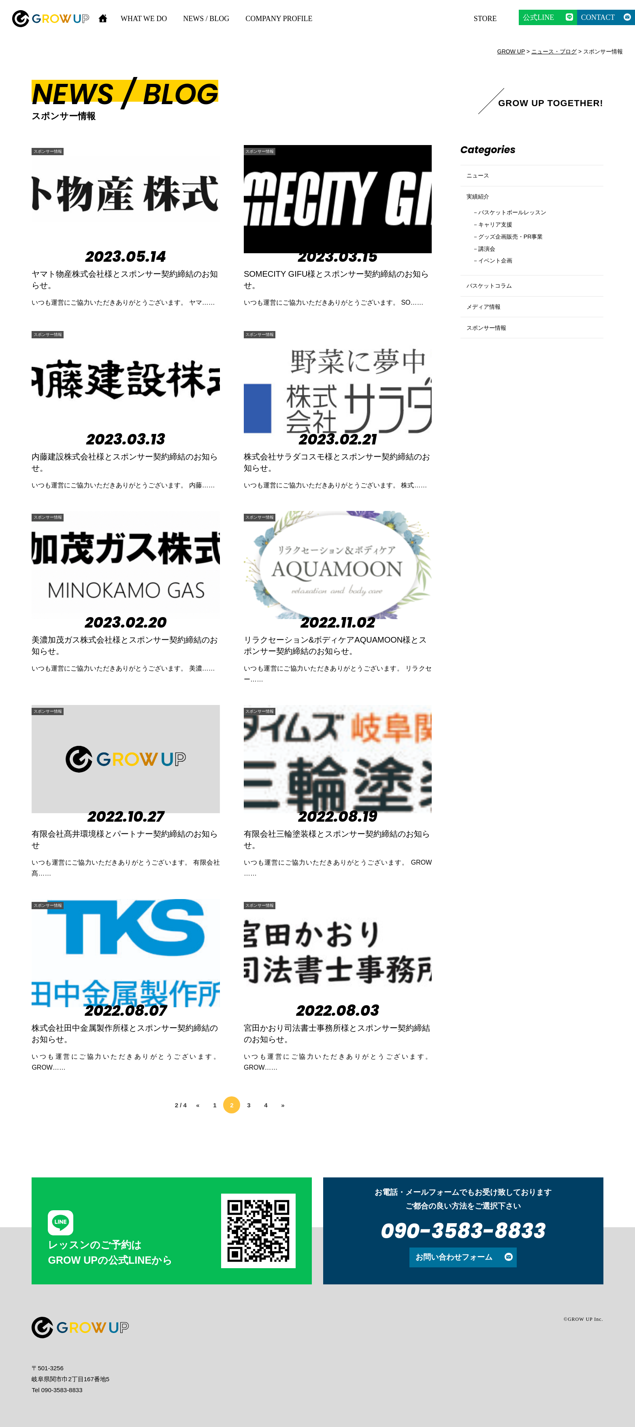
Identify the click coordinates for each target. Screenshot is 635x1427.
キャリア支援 (500, 240)
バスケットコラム (494, 310)
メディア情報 (487, 338)
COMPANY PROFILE (278, 19)
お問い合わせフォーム (454, 1257)
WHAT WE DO (144, 19)
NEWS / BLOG (206, 19)
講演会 (489, 267)
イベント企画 (500, 281)
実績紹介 (480, 206)
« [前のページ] (197, 1105)
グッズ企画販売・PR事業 (518, 254)
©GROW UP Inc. (583, 1319)
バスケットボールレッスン (520, 227)
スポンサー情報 (58, 150)
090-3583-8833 (463, 1231)
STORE (485, 19)
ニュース (480, 179)
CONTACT (598, 17)
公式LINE (538, 17)
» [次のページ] (282, 1105)
